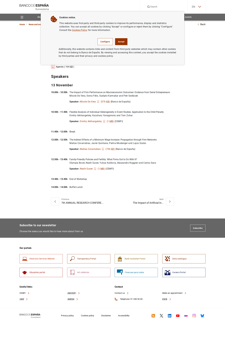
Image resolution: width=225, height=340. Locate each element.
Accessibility (124, 315)
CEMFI (25, 293)
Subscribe (198, 228)
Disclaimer (106, 315)
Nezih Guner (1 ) (92, 168)
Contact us (122, 293)
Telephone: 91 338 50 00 (128, 299)
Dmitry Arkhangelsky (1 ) (97, 121)
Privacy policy (67, 315)
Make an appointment (174, 293)
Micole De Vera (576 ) (95, 101)
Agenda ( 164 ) (62, 66)
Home (22, 24)
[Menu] (22, 17)
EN (196, 6)
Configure (105, 42)
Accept (121, 42)
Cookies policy (87, 315)
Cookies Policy (79, 30)
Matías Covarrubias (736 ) (97, 149)
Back (201, 24)
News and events (36, 24)
